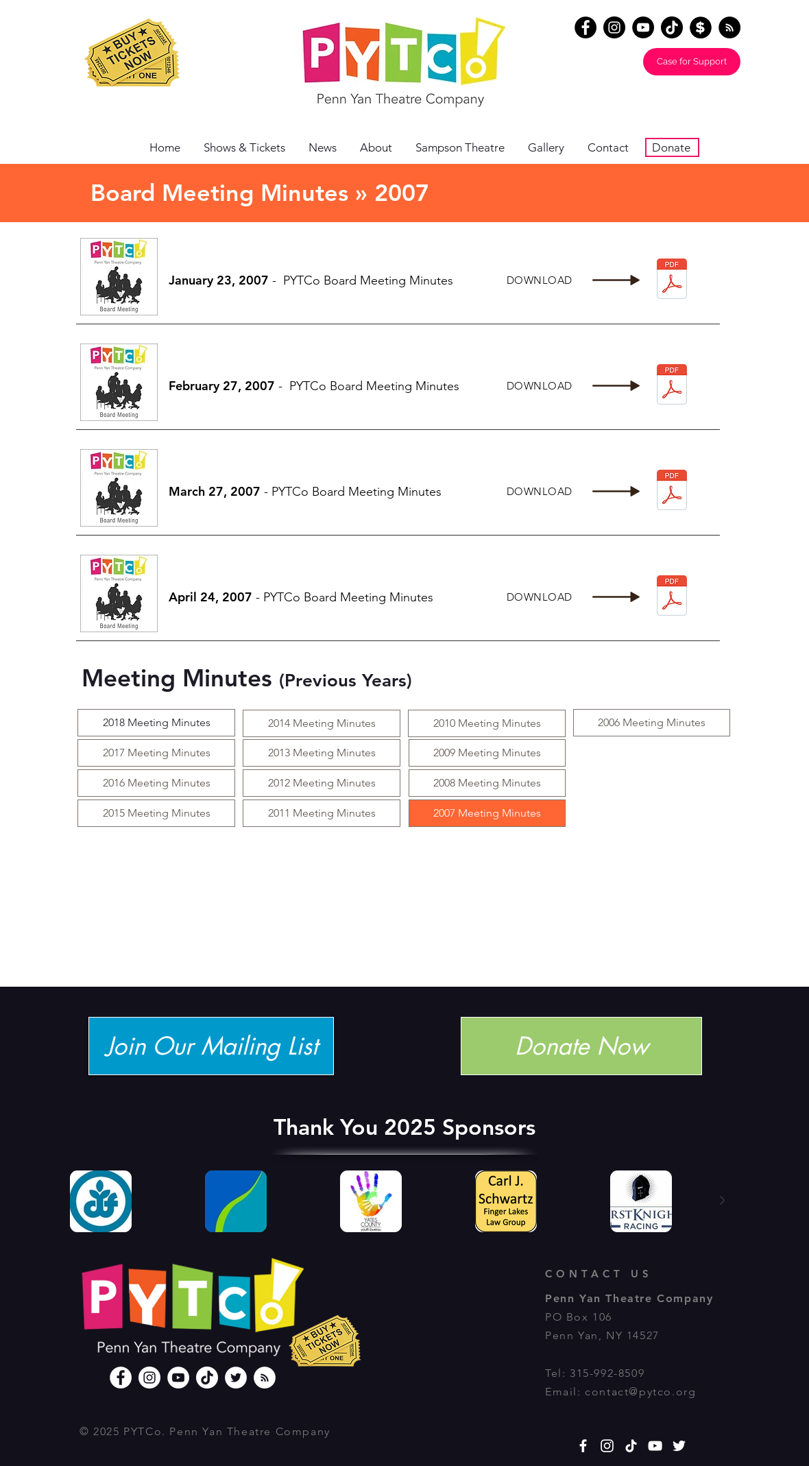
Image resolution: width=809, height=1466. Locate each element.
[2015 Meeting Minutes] (156, 813)
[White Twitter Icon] (679, 1445)
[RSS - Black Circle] (729, 27)
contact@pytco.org (640, 1391)
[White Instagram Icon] (607, 1445)
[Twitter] (236, 1378)
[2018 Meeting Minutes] (156, 722)
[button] (381, 148)
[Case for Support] (691, 61)
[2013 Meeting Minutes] (321, 753)
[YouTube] (643, 27)
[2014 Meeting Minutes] (321, 723)
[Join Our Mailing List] (211, 1046)
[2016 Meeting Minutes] (156, 783)
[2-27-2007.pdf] (671, 385)
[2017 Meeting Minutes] (156, 753)
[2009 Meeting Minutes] (487, 753)
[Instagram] (614, 27)
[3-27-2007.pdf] (671, 491)
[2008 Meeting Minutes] (487, 783)
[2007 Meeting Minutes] (487, 813)
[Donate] (701, 27)
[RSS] (265, 1378)
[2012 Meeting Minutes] (321, 783)
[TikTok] (672, 27)
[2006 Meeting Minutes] (651, 722)
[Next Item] (722, 1200)
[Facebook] (585, 27)
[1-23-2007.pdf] (671, 280)
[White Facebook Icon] (583, 1445)
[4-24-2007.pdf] (671, 596)
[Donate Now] (581, 1046)
